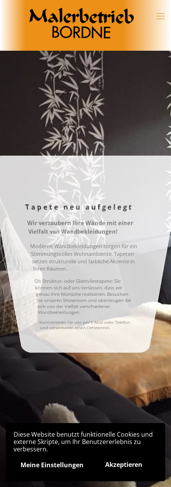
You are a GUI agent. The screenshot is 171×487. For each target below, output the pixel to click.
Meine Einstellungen (52, 465)
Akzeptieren (123, 464)
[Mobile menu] (160, 15)
